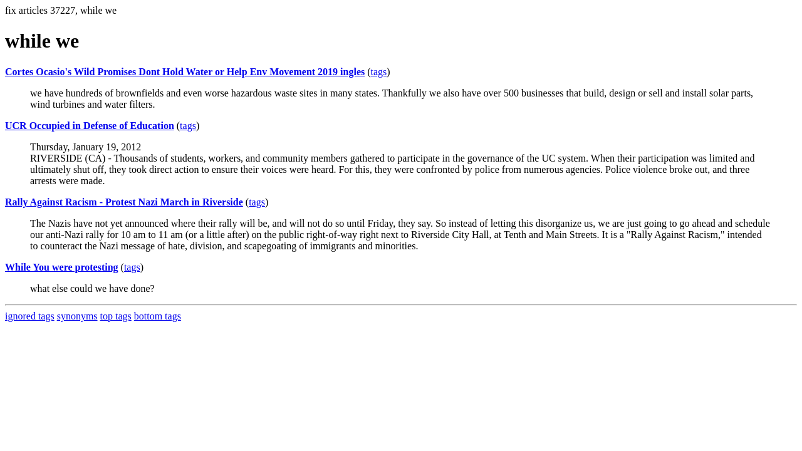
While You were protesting (61, 267)
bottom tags (157, 316)
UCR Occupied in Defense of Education (89, 125)
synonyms (77, 316)
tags (379, 71)
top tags (116, 316)
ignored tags (30, 316)
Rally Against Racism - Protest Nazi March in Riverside (124, 202)
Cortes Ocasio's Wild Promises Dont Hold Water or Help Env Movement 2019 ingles (185, 71)
